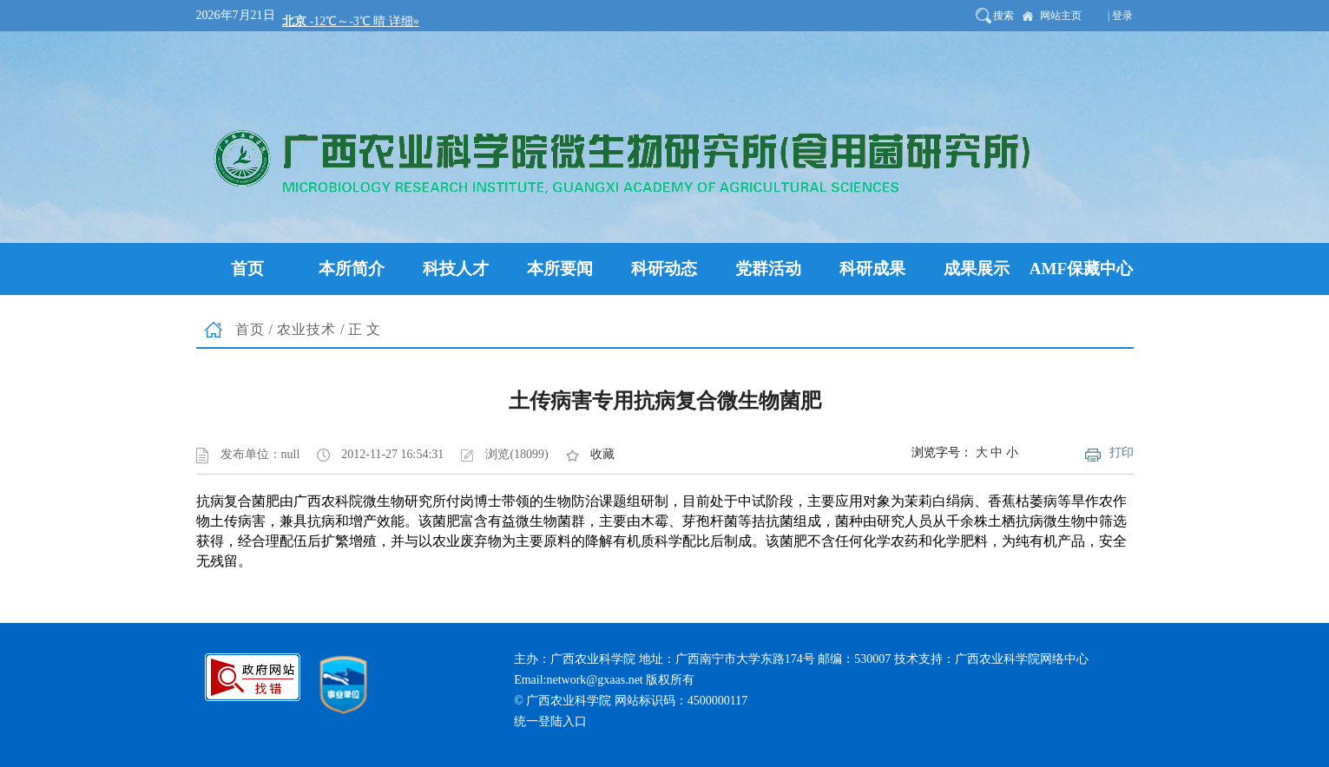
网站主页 (1061, 16)
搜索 (1003, 16)
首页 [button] (247, 268)
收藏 (602, 454)
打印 (1121, 452)
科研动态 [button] (664, 268)
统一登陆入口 (550, 721)
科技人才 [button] (456, 268)
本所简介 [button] (352, 268)
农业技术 (306, 329)
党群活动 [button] (768, 268)
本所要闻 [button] (560, 268)
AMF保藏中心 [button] (1081, 268)
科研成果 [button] (872, 268)
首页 (250, 329)
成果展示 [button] (977, 268)
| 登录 (1120, 16)
